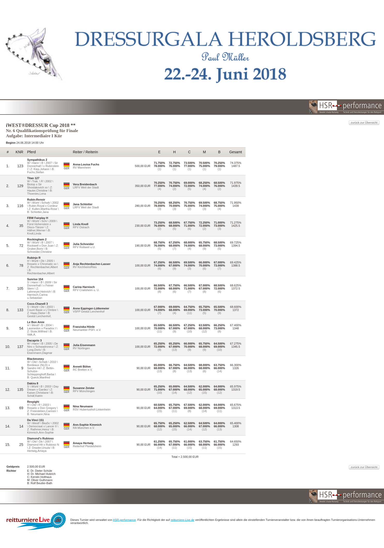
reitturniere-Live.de (262, 532)
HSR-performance (198, 532)
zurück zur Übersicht (293, 89)
